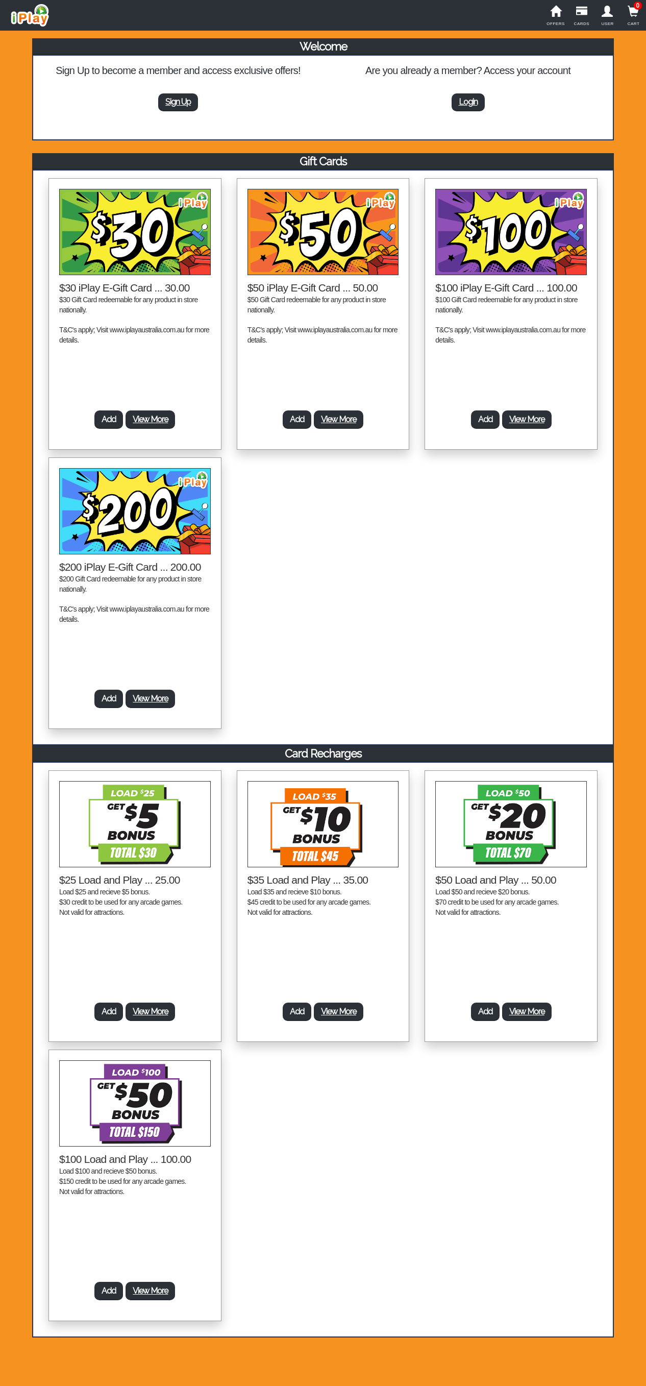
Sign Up (178, 102)
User (607, 16)
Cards (581, 16)
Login (468, 102)
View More (150, 419)
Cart (633, 16)
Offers (555, 16)
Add (109, 419)
